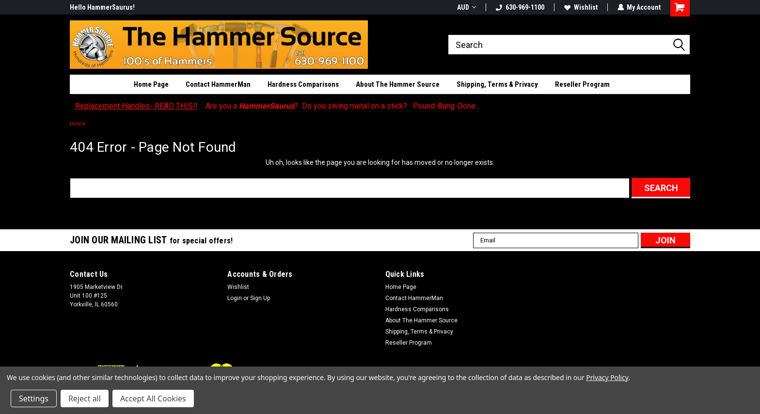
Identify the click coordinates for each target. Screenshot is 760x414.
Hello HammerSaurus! (102, 7)
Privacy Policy (607, 377)
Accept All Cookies (153, 398)
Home (78, 124)
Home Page (151, 84)
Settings (33, 398)
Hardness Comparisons (303, 84)
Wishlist (580, 7)
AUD (466, 7)
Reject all (84, 398)
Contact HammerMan (218, 84)
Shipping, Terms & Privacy (497, 84)
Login (234, 298)
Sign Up (260, 298)
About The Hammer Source (398, 84)
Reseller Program (582, 84)
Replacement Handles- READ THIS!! (136, 106)
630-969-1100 (519, 7)
